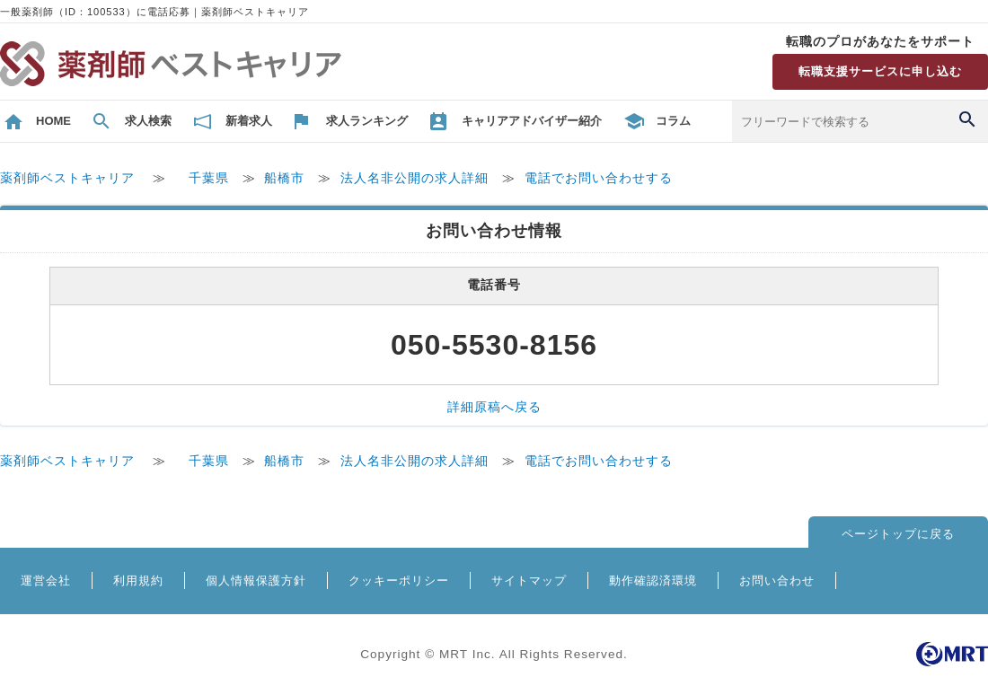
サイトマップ (529, 580)
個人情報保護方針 (256, 580)
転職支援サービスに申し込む (880, 71)
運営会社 (46, 580)
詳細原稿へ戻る (494, 407)
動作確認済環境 (653, 580)
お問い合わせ (777, 580)
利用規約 (138, 580)
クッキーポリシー (398, 580)
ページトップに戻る (898, 534)
